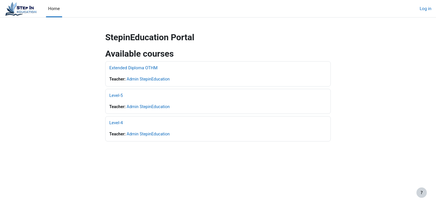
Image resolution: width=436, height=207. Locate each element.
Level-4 (116, 123)
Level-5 (116, 95)
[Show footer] (421, 192)
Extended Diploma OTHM (133, 67)
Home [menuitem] (54, 8)
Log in (425, 8)
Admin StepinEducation (149, 79)
